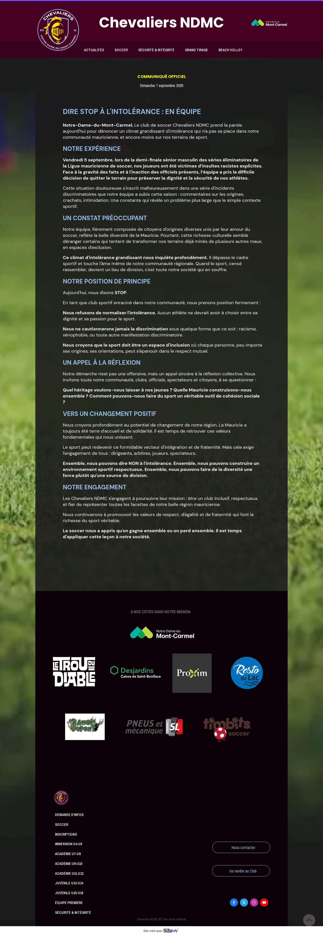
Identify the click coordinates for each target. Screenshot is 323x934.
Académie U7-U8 (67, 854)
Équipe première (69, 902)
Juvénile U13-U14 (69, 883)
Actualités (94, 50)
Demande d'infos (69, 814)
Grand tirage (196, 50)
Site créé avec (162, 931)
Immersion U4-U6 (68, 844)
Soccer (121, 50)
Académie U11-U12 (69, 873)
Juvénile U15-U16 (69, 893)
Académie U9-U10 (68, 863)
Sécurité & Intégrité (156, 50)
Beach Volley (231, 50)
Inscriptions (66, 834)
